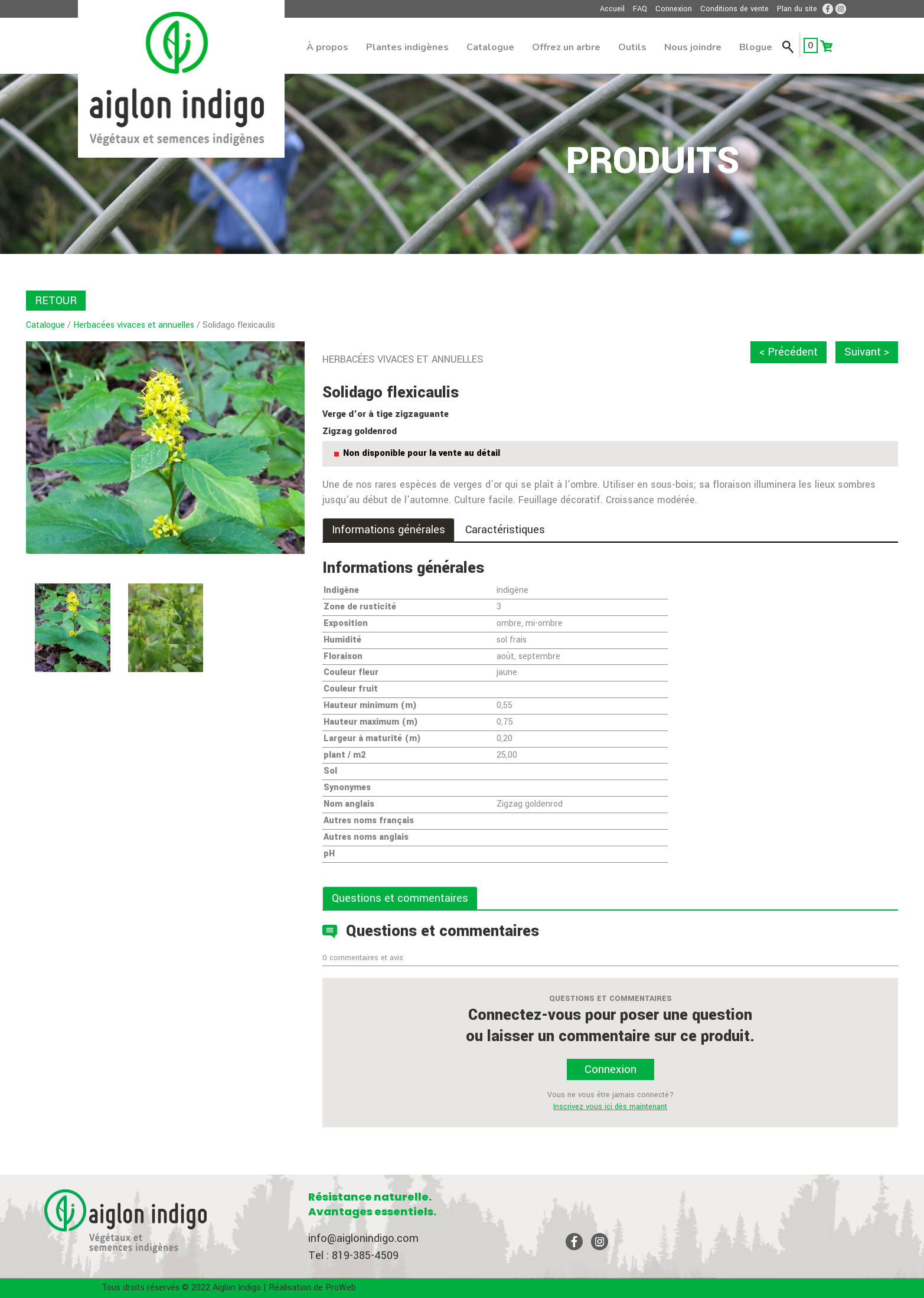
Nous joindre (692, 47)
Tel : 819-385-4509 (353, 1255)
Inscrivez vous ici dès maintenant (610, 1106)
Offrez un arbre (566, 47)
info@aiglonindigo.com (363, 1238)
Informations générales (388, 529)
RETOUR (56, 300)
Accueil (612, 9)
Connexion (673, 9)
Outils (632, 47)
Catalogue (490, 47)
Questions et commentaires (400, 898)
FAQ (640, 9)
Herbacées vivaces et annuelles (133, 325)
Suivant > (866, 352)
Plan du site (797, 9)
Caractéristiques (505, 529)
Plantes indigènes (407, 47)
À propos (327, 47)
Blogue (755, 47)
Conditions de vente (734, 9)
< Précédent (788, 352)
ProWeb (340, 1287)
